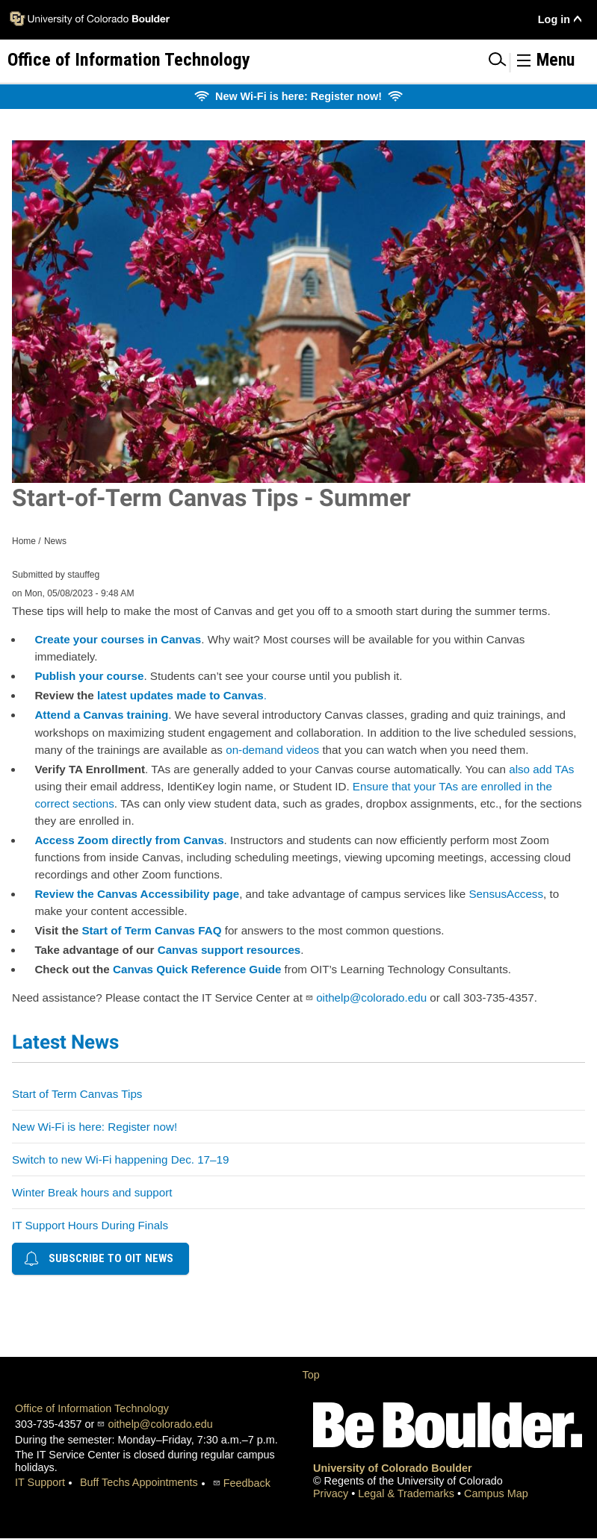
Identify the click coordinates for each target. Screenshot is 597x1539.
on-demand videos (272, 749)
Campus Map (496, 1493)
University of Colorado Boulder (392, 1468)
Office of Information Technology (92, 1408)
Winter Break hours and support (92, 1192)
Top (311, 1375)
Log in (554, 19)
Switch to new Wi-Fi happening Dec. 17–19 (120, 1159)
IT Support (40, 1482)
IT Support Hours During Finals (90, 1225)
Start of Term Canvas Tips (77, 1093)
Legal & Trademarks (407, 1493)
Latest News (65, 1042)
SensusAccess (505, 893)
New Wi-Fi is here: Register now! (94, 1126)
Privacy (332, 1493)
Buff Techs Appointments (139, 1482)
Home (24, 541)
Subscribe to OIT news (98, 1258)
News (55, 541)
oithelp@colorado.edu (371, 997)
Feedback (246, 1483)
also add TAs (541, 769)
